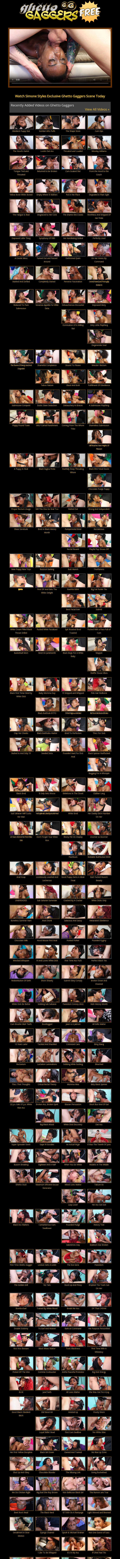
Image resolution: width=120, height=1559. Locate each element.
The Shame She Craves (73, 214)
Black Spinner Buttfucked (99, 753)
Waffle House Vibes (99, 673)
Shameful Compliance (47, 365)
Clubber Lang (99, 793)
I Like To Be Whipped (47, 1552)
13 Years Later (21, 1044)
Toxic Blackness (73, 1348)
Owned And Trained (73, 1452)
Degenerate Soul (99, 345)
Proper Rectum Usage (21, 509)
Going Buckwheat (99, 1472)
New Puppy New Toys (21, 569)
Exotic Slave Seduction (47, 405)
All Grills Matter (99, 1024)
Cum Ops (99, 131)
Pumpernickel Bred (73, 529)
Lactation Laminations (47, 1064)
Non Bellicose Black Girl (73, 1492)
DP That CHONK (99, 1308)
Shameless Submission (99, 425)
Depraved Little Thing (21, 238)
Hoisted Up (73, 1412)
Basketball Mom (21, 653)
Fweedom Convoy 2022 (73, 1004)
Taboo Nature (47, 385)
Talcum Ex (98, 1184)
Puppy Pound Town (21, 425)
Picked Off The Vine (21, 1372)
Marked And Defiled (21, 281)
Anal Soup (21, 877)
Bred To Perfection (73, 733)
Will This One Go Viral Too (47, 509)
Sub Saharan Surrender (47, 900)
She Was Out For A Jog (99, 1392)
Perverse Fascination (73, 281)
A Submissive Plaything (99, 405)
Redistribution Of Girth (21, 980)
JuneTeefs (47, 1392)
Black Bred (21, 793)
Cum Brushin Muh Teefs (21, 1024)
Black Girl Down (47, 1452)
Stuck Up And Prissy (73, 1285)
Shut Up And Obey (21, 1472)
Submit (99, 609)
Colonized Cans (73, 1044)
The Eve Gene (73, 1265)
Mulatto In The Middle (99, 1164)
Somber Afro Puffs (47, 131)
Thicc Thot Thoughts (21, 1084)
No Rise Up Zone (98, 1452)
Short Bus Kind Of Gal (99, 1104)
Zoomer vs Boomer (99, 837)
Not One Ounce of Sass (99, 1532)
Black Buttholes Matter (47, 733)
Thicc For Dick (99, 733)
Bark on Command (73, 1328)
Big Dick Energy (99, 1372)
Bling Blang (99, 1044)
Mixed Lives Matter (73, 1184)
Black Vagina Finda (47, 469)
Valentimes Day (73, 1245)
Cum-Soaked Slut (72, 171)
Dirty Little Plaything (99, 325)
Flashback (73, 857)
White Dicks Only (99, 900)
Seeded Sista (47, 753)
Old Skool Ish (47, 1412)
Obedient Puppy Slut (21, 131)
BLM (21, 1392)
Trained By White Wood (47, 1308)
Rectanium (21, 1064)
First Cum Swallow (73, 1432)
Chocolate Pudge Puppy (98, 489)
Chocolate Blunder (47, 1472)
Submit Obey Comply (73, 980)
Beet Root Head (21, 1512)
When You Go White (73, 1164)
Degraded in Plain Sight (99, 194)
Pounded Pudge (73, 1224)
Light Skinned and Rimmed (99, 1512)
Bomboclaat (21, 1308)
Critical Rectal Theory (47, 1084)
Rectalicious (99, 529)
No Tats (47, 1285)
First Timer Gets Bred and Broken (99, 713)
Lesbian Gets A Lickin (47, 1265)
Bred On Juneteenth (47, 653)
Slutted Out (73, 509)
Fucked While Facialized (47, 629)
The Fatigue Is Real (21, 214)
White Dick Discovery (73, 1124)
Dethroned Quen (73, 258)
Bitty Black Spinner (99, 1084)
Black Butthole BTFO (47, 713)
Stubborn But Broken (99, 1245)
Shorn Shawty (47, 980)
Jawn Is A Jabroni (73, 1024)
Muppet (99, 653)
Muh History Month (99, 1004)
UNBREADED (21, 900)
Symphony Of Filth (47, 238)
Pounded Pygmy (99, 940)
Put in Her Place (73, 194)
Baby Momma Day (47, 693)
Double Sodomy (21, 1328)
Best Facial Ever (73, 609)
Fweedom (99, 1265)
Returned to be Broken (47, 171)
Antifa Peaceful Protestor (73, 1372)
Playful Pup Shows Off (99, 549)
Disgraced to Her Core (47, 214)
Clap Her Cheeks (21, 733)
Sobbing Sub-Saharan (47, 1004)
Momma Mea (73, 1084)
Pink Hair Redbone (99, 693)
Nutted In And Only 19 (21, 753)
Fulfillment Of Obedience (99, 385)
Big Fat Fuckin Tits (99, 589)
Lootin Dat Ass (47, 151)
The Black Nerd (47, 1512)
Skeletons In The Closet (73, 793)
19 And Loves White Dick (47, 960)
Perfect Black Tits (99, 960)
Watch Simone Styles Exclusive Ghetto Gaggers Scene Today (60, 96)
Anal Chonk (47, 920)
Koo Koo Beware (21, 1348)
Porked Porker (73, 940)
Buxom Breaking (21, 1164)
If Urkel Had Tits (99, 1552)
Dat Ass (99, 1124)
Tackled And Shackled (47, 1044)
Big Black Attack (47, 1124)
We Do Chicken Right (21, 1492)
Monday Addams (99, 151)
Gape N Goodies (47, 1144)
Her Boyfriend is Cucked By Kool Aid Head (47, 813)
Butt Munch (73, 569)
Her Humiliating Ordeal (73, 238)
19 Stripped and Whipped (73, 693)
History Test (99, 1224)
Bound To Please (73, 365)
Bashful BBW (73, 589)
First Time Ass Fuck (73, 960)
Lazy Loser (73, 1204)
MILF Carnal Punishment (47, 425)
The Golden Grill (21, 1285)
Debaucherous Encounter (73, 305)
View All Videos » (97, 109)
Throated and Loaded (73, 151)
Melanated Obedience (99, 920)
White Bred (73, 813)
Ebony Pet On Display (73, 837)
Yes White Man (99, 1432)
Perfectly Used (99, 238)
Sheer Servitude (21, 529)
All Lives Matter (73, 1392)
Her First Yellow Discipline (21, 1452)
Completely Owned (47, 281)
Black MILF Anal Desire (99, 469)
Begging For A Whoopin (99, 773)
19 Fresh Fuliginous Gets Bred (73, 713)
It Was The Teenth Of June (99, 1144)
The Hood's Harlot (21, 151)
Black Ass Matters (21, 1224)
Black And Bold (73, 385)
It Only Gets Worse (47, 793)
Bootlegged (47, 1024)
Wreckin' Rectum (99, 365)
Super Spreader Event (21, 1144)
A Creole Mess (21, 258)
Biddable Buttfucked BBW (99, 857)
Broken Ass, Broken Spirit (47, 1104)
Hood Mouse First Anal (47, 940)
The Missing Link (73, 1472)
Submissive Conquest (21, 405)
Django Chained (47, 1532)
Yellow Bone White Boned (21, 194)
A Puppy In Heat (21, 469)
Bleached (99, 1064)
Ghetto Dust (21, 1184)
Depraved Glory (99, 305)
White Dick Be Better (21, 1004)
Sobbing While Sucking (73, 1064)
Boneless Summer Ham (21, 920)
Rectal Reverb (73, 549)
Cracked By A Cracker (73, 900)
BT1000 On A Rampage (73, 1512)
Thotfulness (99, 569)
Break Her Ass (73, 1308)
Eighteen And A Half (47, 1164)
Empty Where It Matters (47, 194)
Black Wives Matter (47, 1348)
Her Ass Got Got (99, 1204)
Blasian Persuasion (73, 1104)
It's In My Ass (73, 1552)
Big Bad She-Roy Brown (47, 1492)
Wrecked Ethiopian (21, 960)
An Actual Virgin (73, 1144)
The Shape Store (73, 131)
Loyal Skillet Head (47, 1432)
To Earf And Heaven (47, 1328)
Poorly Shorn (99, 1412)
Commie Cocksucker (47, 1372)
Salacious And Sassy (73, 920)
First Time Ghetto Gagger (21, 1265)
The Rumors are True (99, 1492)
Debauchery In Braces (73, 405)
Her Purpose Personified (99, 1328)
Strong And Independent (99, 509)
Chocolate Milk (21, 940)
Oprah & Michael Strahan (73, 1532)
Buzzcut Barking (47, 569)
